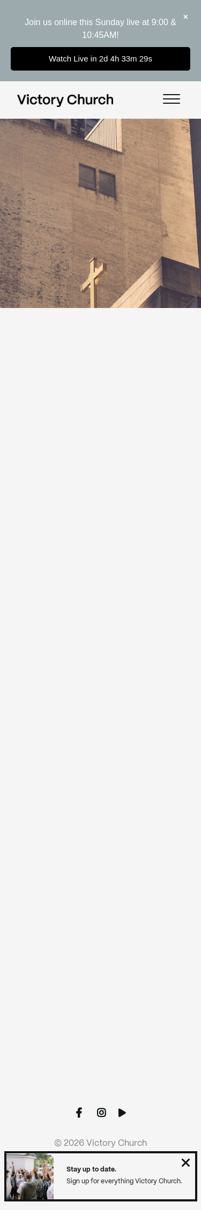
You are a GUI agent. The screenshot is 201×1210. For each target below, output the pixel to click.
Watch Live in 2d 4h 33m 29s (100, 58)
